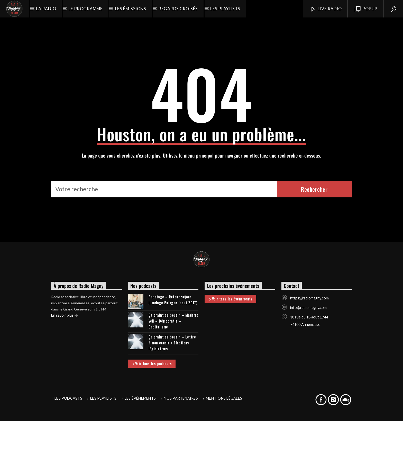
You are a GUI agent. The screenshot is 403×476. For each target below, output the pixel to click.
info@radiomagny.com (308, 362)
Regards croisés (178, 8)
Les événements (140, 453)
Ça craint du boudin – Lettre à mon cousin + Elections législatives (172, 397)
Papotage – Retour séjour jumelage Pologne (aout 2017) (173, 354)
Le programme (85, 8)
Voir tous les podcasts (152, 419)
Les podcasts (68, 453)
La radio (46, 8)
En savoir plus (64, 370)
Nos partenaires (181, 453)
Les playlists (225, 8)
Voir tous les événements (230, 354)
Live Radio (326, 9)
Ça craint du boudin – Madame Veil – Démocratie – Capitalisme (173, 376)
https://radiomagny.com (309, 353)
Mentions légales (224, 453)
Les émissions (130, 8)
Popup (366, 9)
